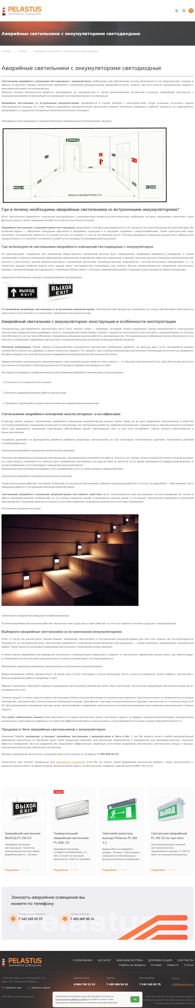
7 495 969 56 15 (82, 919)
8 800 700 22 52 (84, 984)
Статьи (188, 964)
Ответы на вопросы (132, 964)
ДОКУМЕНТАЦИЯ (160, 960)
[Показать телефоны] (176, 10)
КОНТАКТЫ (185, 960)
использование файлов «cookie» (72, 999)
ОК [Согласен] (134, 999)
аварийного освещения (70, 761)
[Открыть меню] (191, 10)
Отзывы (156, 964)
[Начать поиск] (183, 10)
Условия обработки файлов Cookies (173, 1003)
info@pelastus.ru (182, 984)
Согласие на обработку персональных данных (168, 1000)
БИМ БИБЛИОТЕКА (130, 960)
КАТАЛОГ (104, 960)
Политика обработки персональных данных (169, 996)
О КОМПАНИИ (82, 960)
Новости (172, 964)
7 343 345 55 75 (30, 919)
